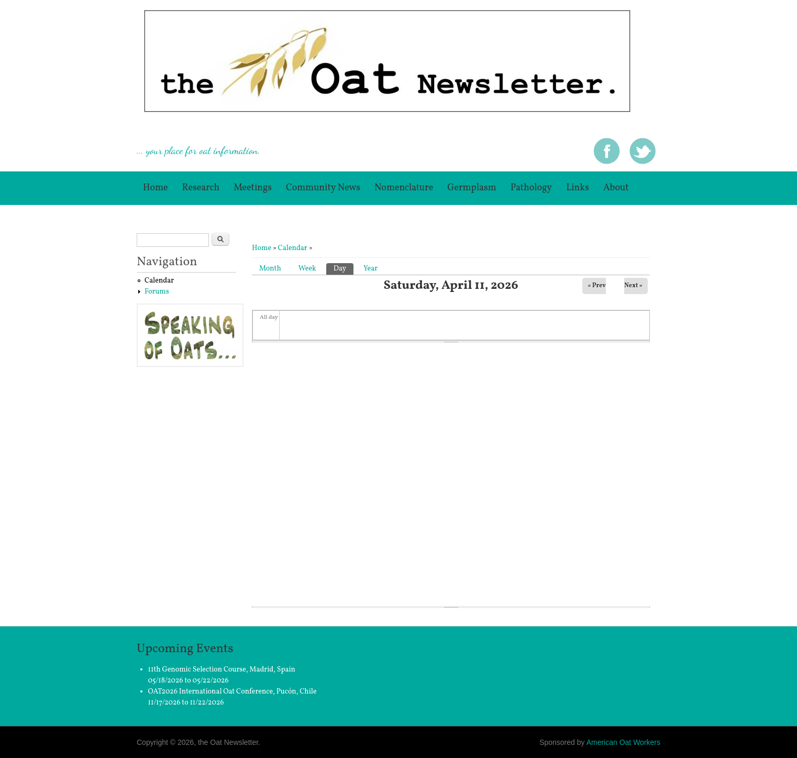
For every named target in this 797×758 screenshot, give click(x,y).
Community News (323, 187)
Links (577, 187)
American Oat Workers (623, 742)
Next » (633, 285)
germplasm (471, 187)
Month (270, 269)
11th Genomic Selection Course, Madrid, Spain (221, 670)
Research (201, 187)
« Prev (597, 285)
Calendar (292, 248)
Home (155, 187)
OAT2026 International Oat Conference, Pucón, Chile (232, 692)
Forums (157, 292)
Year (370, 269)
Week (307, 269)
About (616, 187)
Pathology (531, 187)
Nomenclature (403, 187)
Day (343, 268)
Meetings (253, 187)
